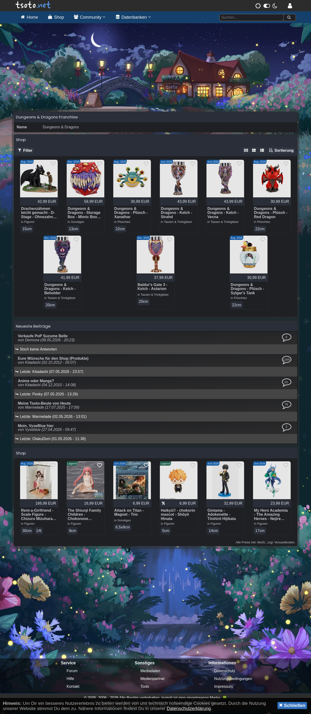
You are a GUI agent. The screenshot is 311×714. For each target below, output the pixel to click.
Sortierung (281, 153)
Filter (25, 153)
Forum (72, 674)
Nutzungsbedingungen (233, 682)
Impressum (223, 690)
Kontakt (73, 690)
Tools (144, 690)
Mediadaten (150, 674)
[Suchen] (289, 17)
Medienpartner (152, 682)
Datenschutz (224, 674)
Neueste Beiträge (33, 330)
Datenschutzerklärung (189, 708)
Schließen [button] (292, 705)
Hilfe (70, 682)
